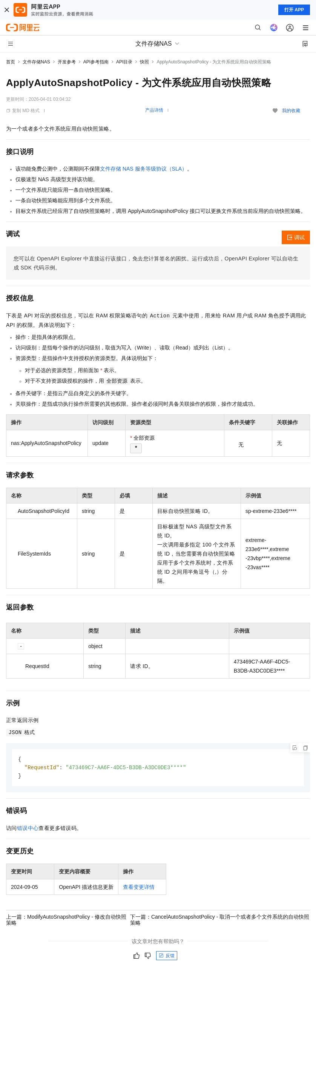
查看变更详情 (139, 888)
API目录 (124, 62)
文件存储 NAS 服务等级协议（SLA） (143, 169)
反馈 (167, 956)
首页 (10, 62)
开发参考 (67, 62)
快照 (144, 62)
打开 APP (294, 9)
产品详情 (154, 110)
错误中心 (28, 829)
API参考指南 (96, 62)
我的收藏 (291, 110)
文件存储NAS (36, 62)
